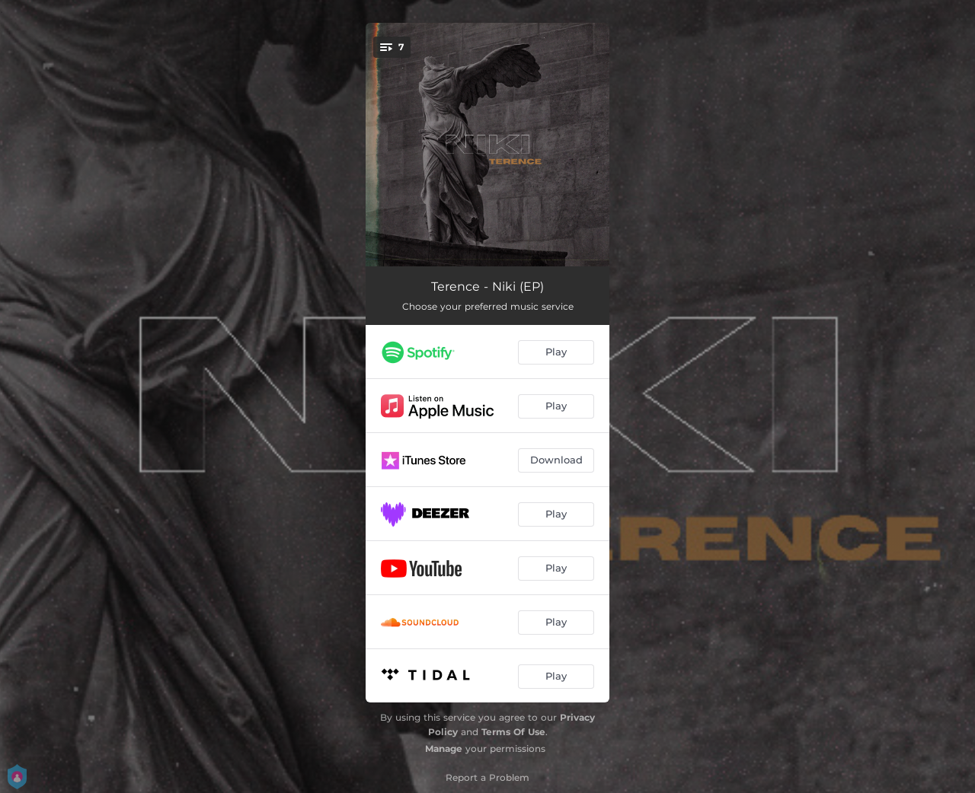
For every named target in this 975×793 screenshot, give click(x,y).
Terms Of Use (513, 731)
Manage (443, 748)
